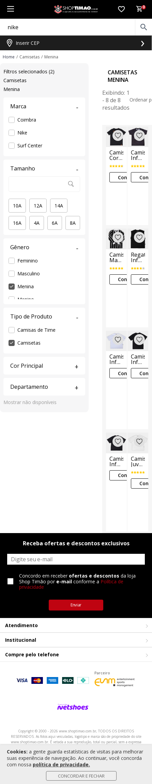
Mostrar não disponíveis (30, 402)
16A (17, 223)
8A (73, 223)
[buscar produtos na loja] (143, 27)
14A (59, 205)
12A (38, 205)
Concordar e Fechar (81, 776)
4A (37, 223)
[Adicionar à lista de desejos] (117, 135)
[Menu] (10, 9)
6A (55, 223)
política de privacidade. (61, 764)
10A (17, 205)
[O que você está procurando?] (76, 27)
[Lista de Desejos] (121, 9)
